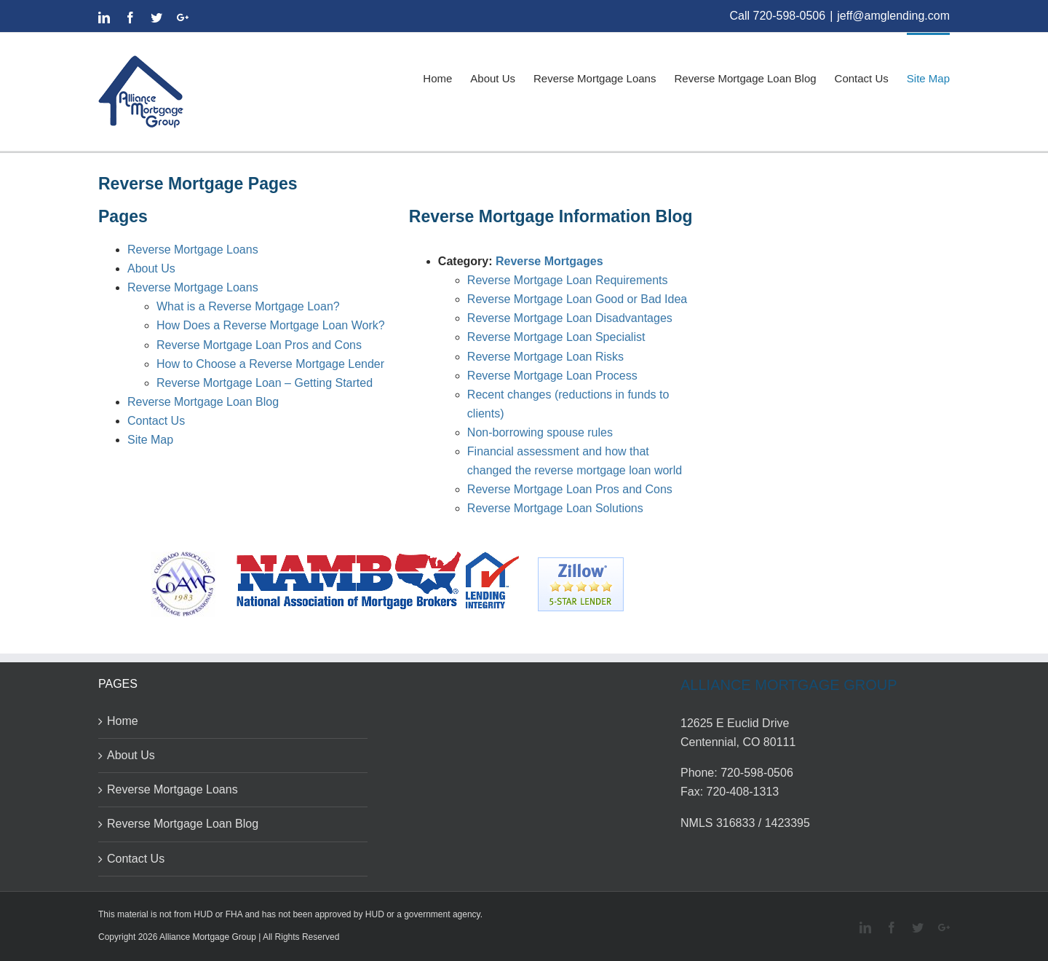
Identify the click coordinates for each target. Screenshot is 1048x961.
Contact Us (156, 421)
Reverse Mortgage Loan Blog (203, 402)
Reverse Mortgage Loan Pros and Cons (259, 345)
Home (122, 721)
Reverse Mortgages (549, 261)
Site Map (150, 440)
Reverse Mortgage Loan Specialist (556, 337)
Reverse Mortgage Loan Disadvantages (569, 318)
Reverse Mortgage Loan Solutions (555, 508)
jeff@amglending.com (893, 15)
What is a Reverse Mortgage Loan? (248, 306)
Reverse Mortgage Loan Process (552, 375)
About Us (151, 268)
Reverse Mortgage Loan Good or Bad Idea (577, 299)
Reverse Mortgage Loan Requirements (567, 280)
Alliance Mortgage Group (207, 937)
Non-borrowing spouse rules (540, 432)
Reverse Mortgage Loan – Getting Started (264, 383)
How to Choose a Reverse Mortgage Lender (270, 364)
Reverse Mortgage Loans (192, 249)
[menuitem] (446, 77)
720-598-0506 (789, 15)
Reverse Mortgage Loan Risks (545, 356)
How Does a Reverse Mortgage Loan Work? (270, 325)
